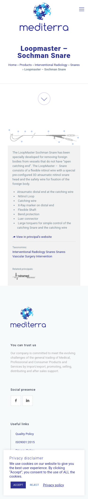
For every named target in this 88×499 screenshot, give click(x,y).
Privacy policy (53, 485)
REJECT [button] (34, 485)
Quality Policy (24, 434)
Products (25, 65)
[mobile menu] (82, 9)
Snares (75, 65)
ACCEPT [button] (18, 485)
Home (12, 65)
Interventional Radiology (51, 65)
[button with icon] (16, 400)
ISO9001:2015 (25, 442)
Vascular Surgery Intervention (32, 256)
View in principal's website (32, 237)
